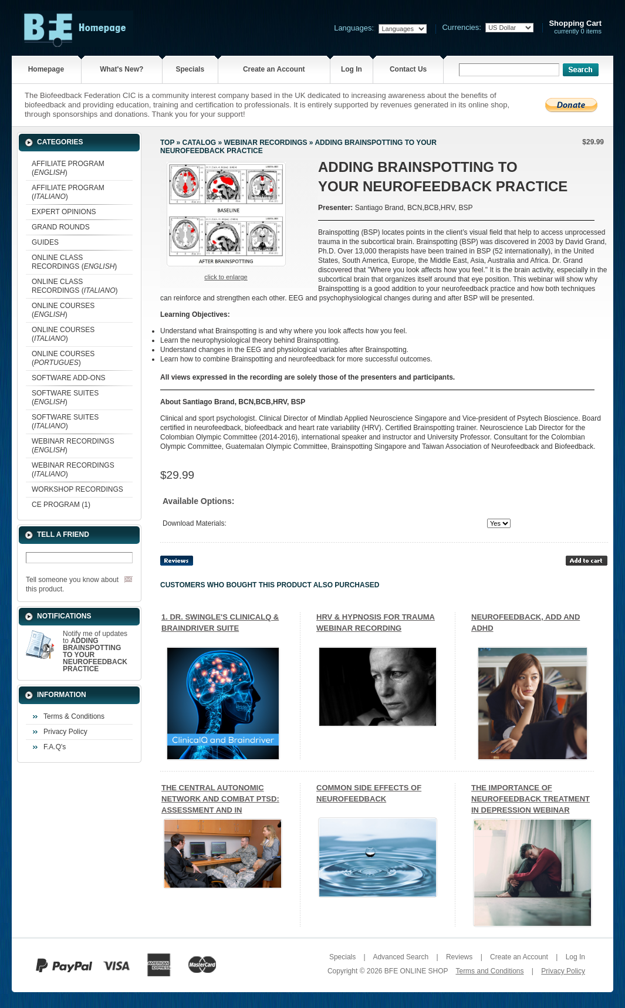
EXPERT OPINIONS (64, 212)
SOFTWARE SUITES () (65, 397)
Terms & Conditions (73, 716)
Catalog (200, 142)
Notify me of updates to (95, 651)
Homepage (46, 69)
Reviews (459, 957)
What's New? (121, 69)
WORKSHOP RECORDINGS (77, 489)
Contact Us (408, 69)
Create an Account (274, 69)
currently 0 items (575, 27)
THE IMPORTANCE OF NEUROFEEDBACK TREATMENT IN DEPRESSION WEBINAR (530, 798)
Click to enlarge (225, 276)
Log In (351, 69)
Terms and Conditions (489, 971)
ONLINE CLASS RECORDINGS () (74, 261)
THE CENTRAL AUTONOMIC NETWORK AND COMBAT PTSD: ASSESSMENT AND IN (220, 798)
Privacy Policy (65, 732)
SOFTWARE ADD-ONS (69, 378)
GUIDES (45, 242)
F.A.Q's (54, 747)
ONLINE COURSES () (63, 310)
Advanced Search (400, 957)
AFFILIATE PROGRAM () (68, 168)
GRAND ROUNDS (61, 227)
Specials (189, 69)
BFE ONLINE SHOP (416, 971)
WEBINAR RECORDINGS (265, 142)
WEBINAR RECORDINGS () (73, 445)
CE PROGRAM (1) (61, 504)
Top (167, 142)
